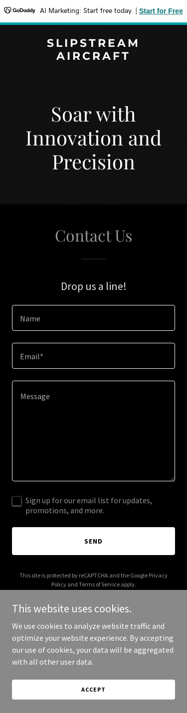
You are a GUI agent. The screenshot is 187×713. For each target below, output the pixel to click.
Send (93, 541)
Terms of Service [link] (99, 584)
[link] (93, 57)
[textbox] (93, 318)
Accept (93, 689)
